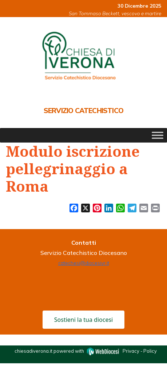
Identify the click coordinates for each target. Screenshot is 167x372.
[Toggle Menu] (157, 135)
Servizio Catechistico (83, 110)
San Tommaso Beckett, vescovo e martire (115, 13)
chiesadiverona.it (33, 351)
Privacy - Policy (140, 351)
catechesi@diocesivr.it (83, 263)
